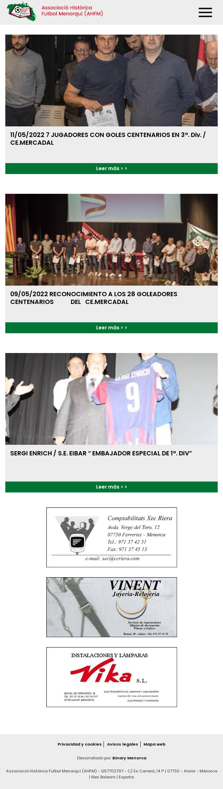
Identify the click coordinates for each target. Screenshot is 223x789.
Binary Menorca (129, 758)
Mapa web (154, 744)
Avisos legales (122, 744)
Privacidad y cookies (80, 744)
